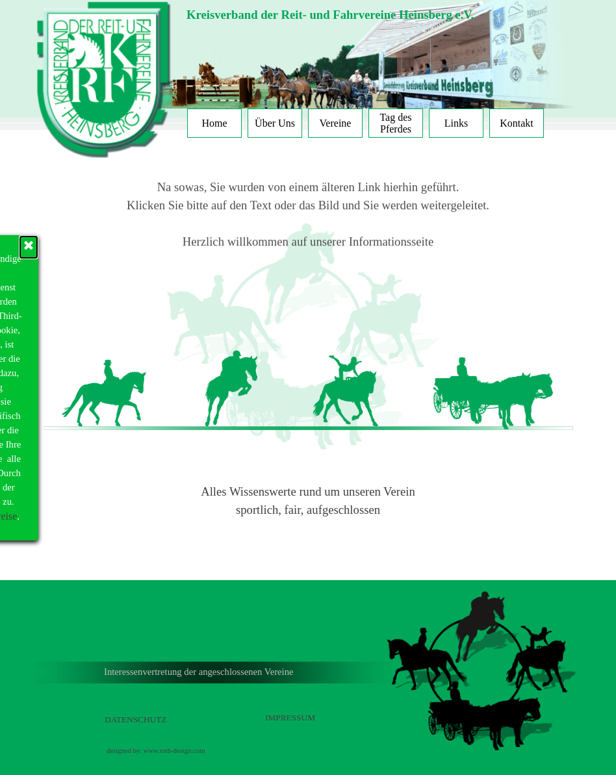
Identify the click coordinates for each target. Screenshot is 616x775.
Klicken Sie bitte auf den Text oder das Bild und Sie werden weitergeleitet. (308, 186)
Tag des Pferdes (395, 123)
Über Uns (275, 123)
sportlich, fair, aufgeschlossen (308, 509)
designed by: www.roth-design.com (156, 750)
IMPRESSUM (290, 717)
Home (214, 123)
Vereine (336, 123)
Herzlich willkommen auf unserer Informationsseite (308, 222)
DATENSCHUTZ (136, 719)
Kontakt (516, 123)
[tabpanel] (374, 15)
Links (456, 123)
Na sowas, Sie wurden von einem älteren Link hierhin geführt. (308, 168)
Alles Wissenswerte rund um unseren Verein (308, 491)
